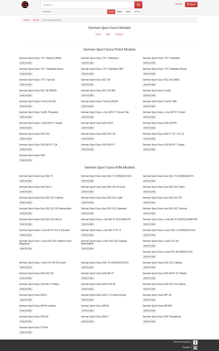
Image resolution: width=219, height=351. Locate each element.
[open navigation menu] (191, 4)
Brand (36, 20)
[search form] (88, 4)
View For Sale (26, 63)
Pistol (98, 34)
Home (27, 20)
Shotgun (119, 34)
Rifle (108, 34)
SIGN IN (178, 4)
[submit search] (138, 4)
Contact (186, 347)
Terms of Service (182, 342)
